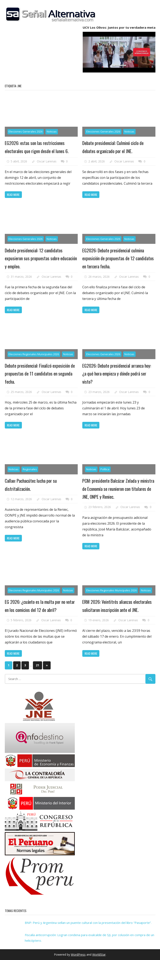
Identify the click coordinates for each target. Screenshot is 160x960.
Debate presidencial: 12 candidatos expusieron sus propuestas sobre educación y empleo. (41, 258)
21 (37, 665)
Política (104, 469)
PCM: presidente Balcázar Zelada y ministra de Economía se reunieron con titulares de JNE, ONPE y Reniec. (118, 488)
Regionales (30, 469)
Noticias (52, 131)
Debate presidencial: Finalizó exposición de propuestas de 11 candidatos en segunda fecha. (40, 373)
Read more (13, 194)
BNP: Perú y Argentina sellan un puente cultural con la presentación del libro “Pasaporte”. (88, 923)
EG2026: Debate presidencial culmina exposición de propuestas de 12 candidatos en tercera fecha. (118, 258)
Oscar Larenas (46, 161)
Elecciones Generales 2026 (25, 131)
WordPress (78, 954)
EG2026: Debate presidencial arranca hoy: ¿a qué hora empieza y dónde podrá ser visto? (116, 373)
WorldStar (99, 954)
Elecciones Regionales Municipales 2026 (34, 354)
